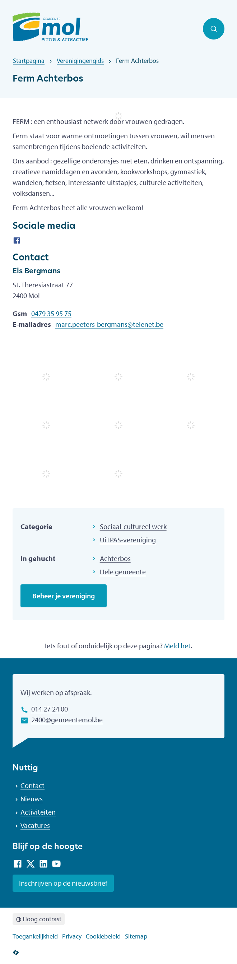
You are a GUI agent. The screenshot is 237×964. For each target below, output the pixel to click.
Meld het (177, 645)
